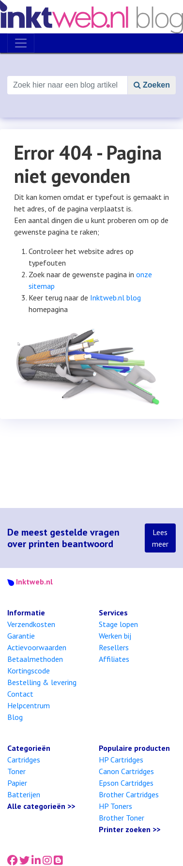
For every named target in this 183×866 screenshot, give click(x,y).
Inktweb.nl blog (115, 297)
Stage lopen (118, 624)
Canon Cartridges (126, 771)
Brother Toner (121, 817)
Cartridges (23, 759)
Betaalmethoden (35, 659)
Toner (16, 771)
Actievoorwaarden (36, 647)
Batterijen (23, 794)
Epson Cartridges (126, 783)
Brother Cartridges (129, 794)
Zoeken (152, 85)
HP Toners (115, 806)
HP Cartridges (121, 759)
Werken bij (115, 636)
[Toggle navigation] (20, 43)
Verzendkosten (31, 624)
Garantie (21, 636)
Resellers (114, 647)
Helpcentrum (28, 705)
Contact (20, 694)
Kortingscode (28, 670)
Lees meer (160, 538)
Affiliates (114, 659)
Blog (15, 717)
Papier (17, 783)
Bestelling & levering (41, 682)
